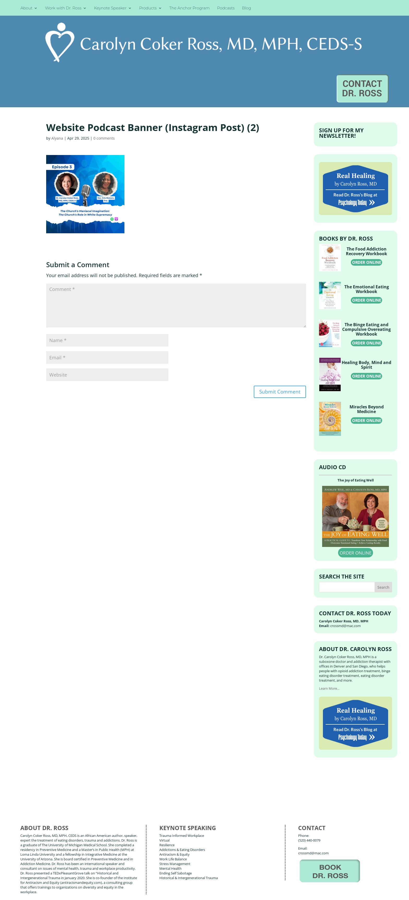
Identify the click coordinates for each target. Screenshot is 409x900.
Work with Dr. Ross (63, 8)
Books (58, 868)
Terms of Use (103, 892)
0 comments (104, 83)
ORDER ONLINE (366, 208)
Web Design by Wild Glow (60, 892)
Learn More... (329, 634)
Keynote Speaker (110, 8)
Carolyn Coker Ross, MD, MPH (113, 884)
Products (148, 8)
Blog (246, 8)
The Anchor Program (189, 8)
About (26, 8)
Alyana (57, 83)
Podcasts (225, 8)
